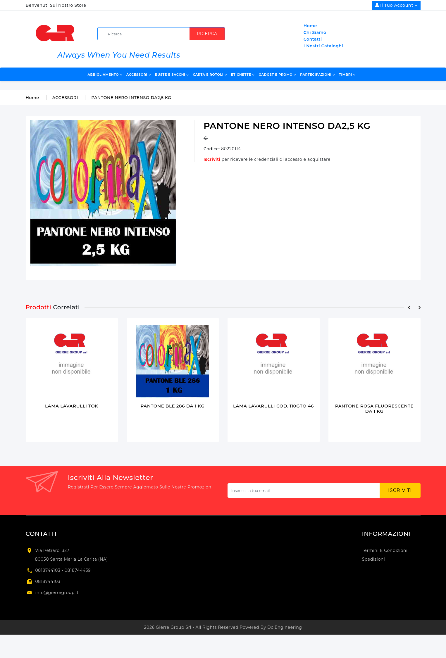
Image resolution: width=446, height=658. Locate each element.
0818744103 (48, 581)
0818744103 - (50, 570)
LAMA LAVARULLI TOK (71, 406)
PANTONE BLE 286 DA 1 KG (172, 406)
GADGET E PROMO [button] (277, 74)
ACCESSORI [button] (138, 74)
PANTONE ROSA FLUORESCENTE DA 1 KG (374, 408)
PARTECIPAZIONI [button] (317, 74)
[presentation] (409, 307)
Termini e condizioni (385, 550)
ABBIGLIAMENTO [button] (105, 74)
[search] (163, 33)
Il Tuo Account (396, 5)
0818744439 (78, 570)
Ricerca (207, 33)
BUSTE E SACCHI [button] (172, 74)
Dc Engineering (284, 627)
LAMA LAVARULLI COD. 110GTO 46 (273, 406)
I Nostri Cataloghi (323, 46)
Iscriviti (213, 159)
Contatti (313, 39)
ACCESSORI (65, 97)
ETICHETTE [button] (242, 74)
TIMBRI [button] (347, 74)
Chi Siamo (315, 32)
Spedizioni (373, 559)
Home (310, 25)
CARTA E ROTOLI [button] (210, 74)
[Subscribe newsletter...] (304, 490)
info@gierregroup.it (57, 592)
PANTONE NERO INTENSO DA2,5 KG (131, 97)
